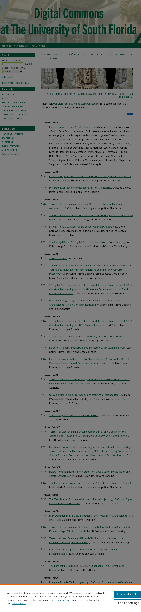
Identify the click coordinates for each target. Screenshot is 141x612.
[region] (70, 598)
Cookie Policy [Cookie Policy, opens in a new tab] (19, 603)
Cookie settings (63, 600)
